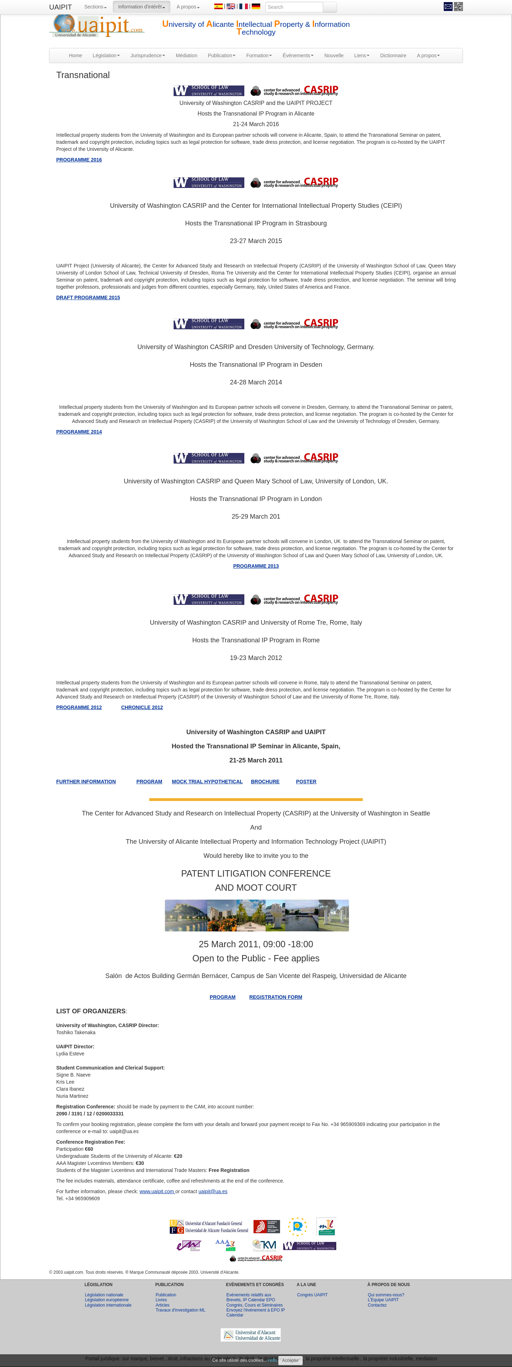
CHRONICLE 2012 (142, 707)
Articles (162, 1305)
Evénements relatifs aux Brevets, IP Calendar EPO (250, 1297)
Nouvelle (333, 55)
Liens (362, 55)
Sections (95, 7)
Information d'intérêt (141, 7)
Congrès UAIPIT (312, 1294)
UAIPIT (60, 7)
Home (75, 55)
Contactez (377, 1305)
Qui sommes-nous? (386, 1294)
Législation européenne (107, 1299)
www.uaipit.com (157, 1191)
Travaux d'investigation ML (180, 1310)
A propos (187, 7)
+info (272, 1360)
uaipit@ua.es (212, 1191)
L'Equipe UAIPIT (383, 1299)
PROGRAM (222, 997)
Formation (259, 55)
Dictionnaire (393, 55)
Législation (106, 55)
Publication (222, 55)
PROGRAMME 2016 (79, 160)
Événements (298, 55)
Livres (161, 1299)
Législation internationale (108, 1305)
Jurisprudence (147, 55)
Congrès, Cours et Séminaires (254, 1305)
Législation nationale (104, 1294)
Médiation (186, 55)
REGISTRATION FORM (275, 997)
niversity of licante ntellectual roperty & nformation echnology (256, 28)
